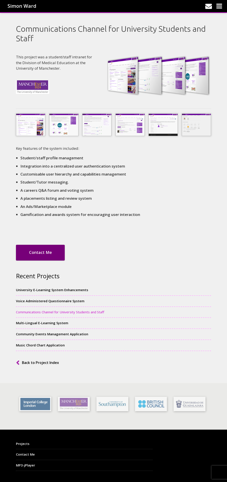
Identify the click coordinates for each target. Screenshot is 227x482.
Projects (22, 443)
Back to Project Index (40, 362)
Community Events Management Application (52, 334)
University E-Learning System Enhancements (52, 290)
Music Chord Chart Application (40, 345)
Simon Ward (22, 5)
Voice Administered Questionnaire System (50, 301)
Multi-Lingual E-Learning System (42, 323)
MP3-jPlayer (25, 465)
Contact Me (40, 252)
